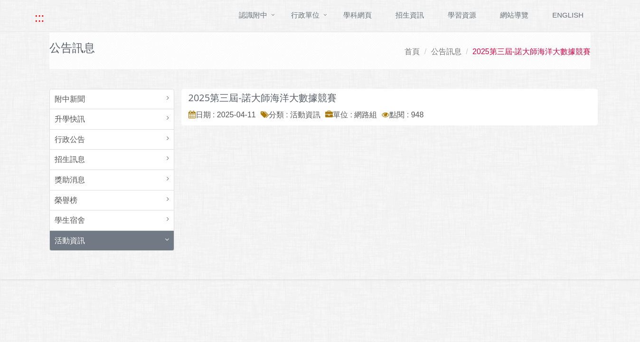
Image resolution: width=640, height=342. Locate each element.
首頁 (412, 52)
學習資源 (462, 15)
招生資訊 (409, 15)
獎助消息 (70, 180)
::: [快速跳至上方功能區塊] (39, 17)
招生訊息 (70, 159)
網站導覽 (514, 15)
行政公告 (70, 139)
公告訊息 (446, 52)
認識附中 (253, 15)
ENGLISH (568, 15)
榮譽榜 (66, 200)
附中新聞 (70, 99)
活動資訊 (70, 241)
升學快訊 (70, 119)
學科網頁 (357, 15)
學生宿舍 (70, 220)
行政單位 (305, 15)
